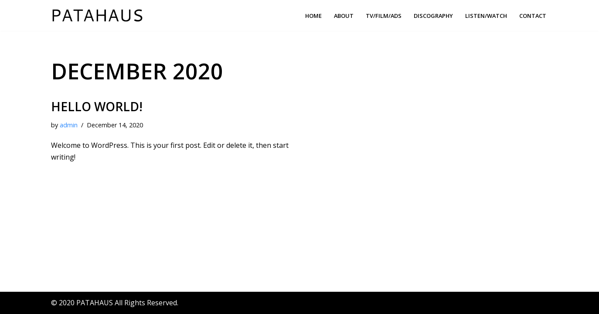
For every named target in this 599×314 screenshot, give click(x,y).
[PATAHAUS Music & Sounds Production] (99, 15)
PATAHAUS (94, 302)
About (344, 16)
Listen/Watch (486, 16)
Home (313, 16)
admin (69, 125)
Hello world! (97, 106)
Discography (433, 16)
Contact (532, 16)
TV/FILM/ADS (384, 16)
